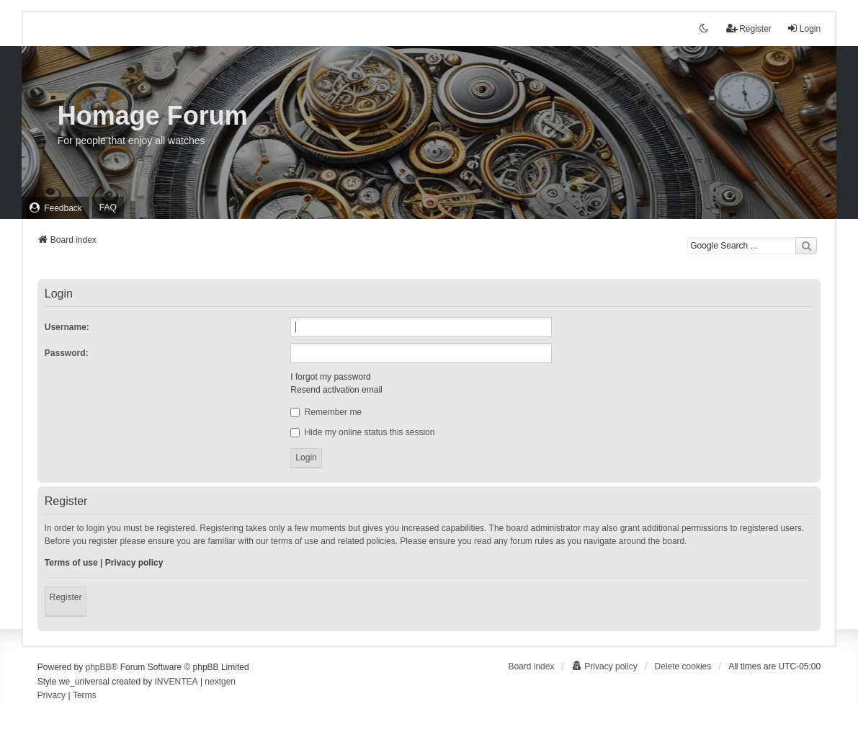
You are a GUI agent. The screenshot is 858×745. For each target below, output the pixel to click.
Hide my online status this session (362, 432)
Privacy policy (134, 563)
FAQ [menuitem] (108, 207)
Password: (67, 353)
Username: (67, 327)
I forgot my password (330, 377)
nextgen (220, 682)
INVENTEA (176, 682)
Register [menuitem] (749, 28)
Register (66, 597)
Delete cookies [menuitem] (683, 666)
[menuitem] (55, 208)
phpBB (98, 667)
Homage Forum (153, 115)
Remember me (326, 412)
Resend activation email (336, 390)
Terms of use (71, 563)
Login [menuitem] (804, 28)
